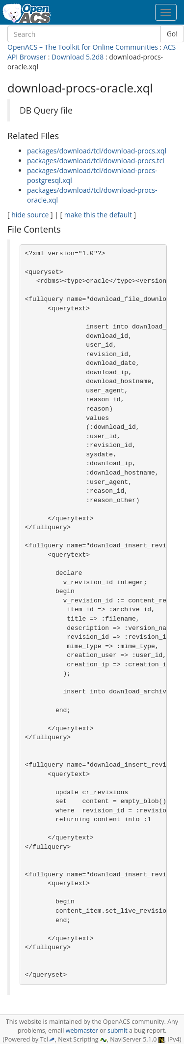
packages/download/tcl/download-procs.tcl (95, 160)
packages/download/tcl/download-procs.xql (96, 150)
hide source (30, 214)
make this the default (98, 214)
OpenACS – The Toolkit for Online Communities (82, 47)
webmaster (82, 1030)
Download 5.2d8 (78, 56)
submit (117, 1030)
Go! (172, 33)
